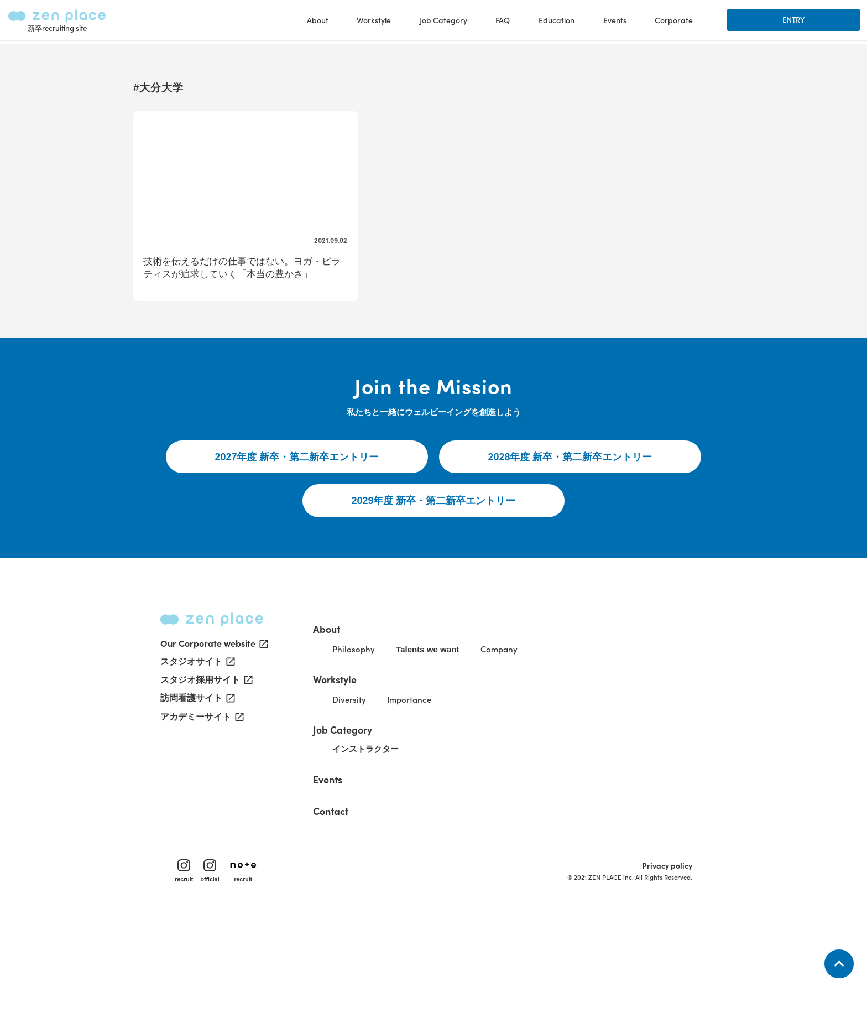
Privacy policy (659, 970)
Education (555, 22)
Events (613, 22)
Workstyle (357, 773)
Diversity (372, 795)
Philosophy (377, 743)
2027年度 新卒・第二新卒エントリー (297, 536)
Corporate (672, 22)
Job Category (364, 825)
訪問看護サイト (196, 803)
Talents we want (456, 744)
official (219, 976)
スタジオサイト (196, 765)
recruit (191, 976)
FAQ (501, 22)
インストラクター (390, 846)
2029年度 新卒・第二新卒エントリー (433, 583)
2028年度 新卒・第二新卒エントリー (570, 536)
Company (533, 743)
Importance (437, 795)
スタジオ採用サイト (205, 784)
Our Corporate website (213, 747)
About (347, 721)
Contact (352, 907)
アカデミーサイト (201, 822)
